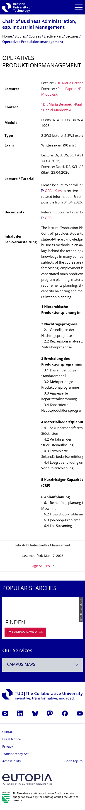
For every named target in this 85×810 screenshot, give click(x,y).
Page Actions (40, 566)
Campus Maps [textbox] (21, 665)
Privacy (7, 746)
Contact (8, 732)
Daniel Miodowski (57, 110)
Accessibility (11, 761)
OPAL (49, 218)
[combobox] (42, 665)
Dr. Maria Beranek (70, 83)
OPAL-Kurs (54, 191)
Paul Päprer (67, 89)
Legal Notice (11, 739)
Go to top (71, 761)
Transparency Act (15, 754)
